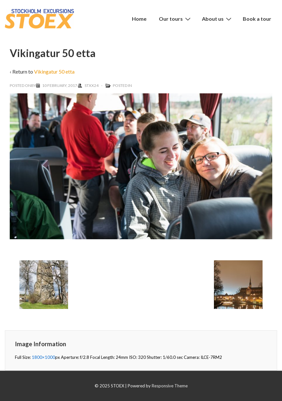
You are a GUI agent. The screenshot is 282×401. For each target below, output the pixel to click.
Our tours (175, 18)
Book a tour (257, 19)
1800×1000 (43, 357)
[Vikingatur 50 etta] (59, 85)
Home (139, 19)
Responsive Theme (170, 385)
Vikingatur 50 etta (54, 71)
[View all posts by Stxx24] (88, 85)
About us (217, 18)
